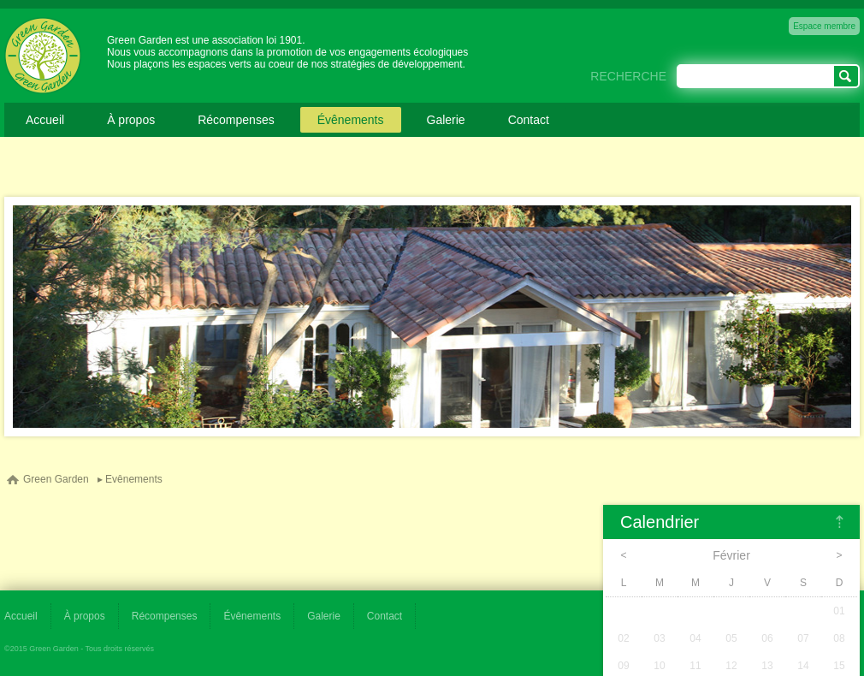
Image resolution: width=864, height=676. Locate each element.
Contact (528, 120)
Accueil (45, 120)
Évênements (350, 120)
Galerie (446, 120)
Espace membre (824, 26)
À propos (131, 120)
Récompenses (236, 120)
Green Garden (56, 479)
